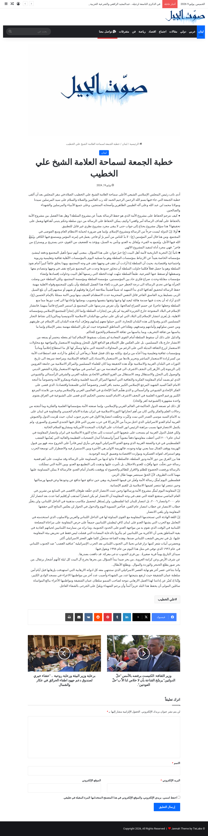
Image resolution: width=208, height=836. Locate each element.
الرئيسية (136, 143)
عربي (192, 31)
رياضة (142, 31)
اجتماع (162, 31)
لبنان (201, 31)
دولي (183, 31)
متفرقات (124, 31)
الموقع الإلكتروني (91, 780)
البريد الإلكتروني (170, 780)
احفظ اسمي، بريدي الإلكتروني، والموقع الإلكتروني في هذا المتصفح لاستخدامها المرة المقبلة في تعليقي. (120, 797)
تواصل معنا (107, 31)
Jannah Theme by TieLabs (186, 828)
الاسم (176, 763)
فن (134, 31)
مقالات (173, 31)
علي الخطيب (166, 599)
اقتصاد (152, 31)
